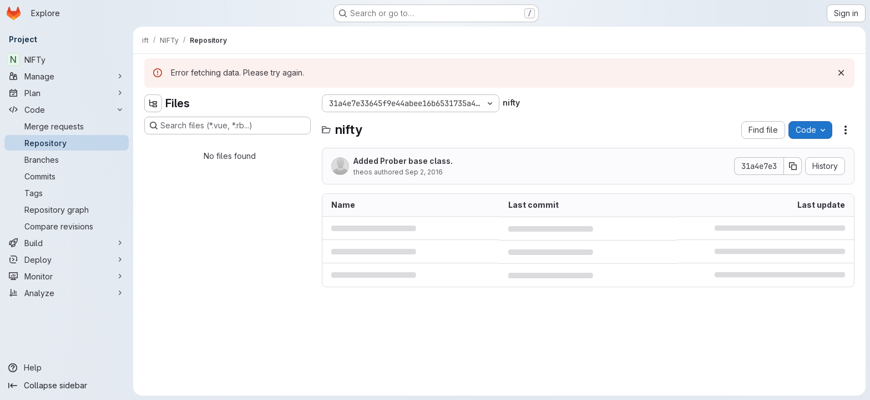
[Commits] (66, 176)
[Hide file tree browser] (153, 103)
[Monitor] (66, 276)
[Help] (66, 368)
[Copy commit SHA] (793, 166)
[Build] (66, 243)
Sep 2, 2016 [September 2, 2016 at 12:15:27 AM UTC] (424, 172)
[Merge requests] (66, 126)
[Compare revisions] (66, 226)
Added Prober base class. (403, 161)
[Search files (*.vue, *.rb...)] (227, 125)
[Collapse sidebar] (66, 385)
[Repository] (66, 143)
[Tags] (66, 193)
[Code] (66, 109)
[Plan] (66, 93)
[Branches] (66, 159)
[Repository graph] (66, 209)
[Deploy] (66, 259)
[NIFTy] (66, 59)
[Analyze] (66, 293)
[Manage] (66, 76)
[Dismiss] (841, 72)
